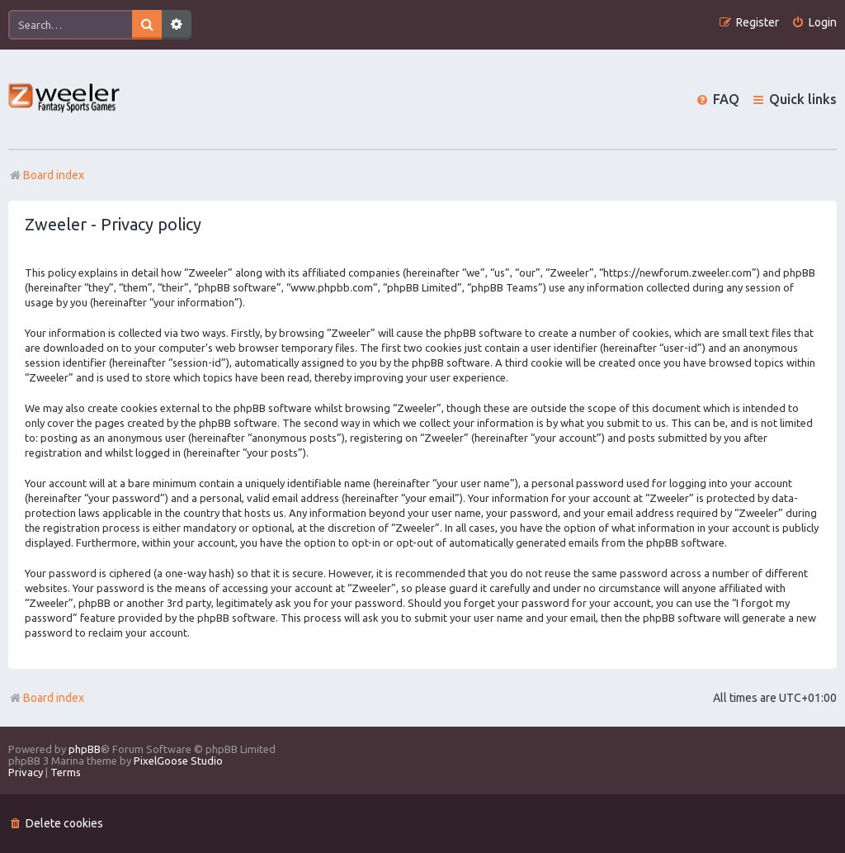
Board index (46, 697)
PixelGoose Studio (178, 760)
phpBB (84, 749)
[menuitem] (814, 23)
